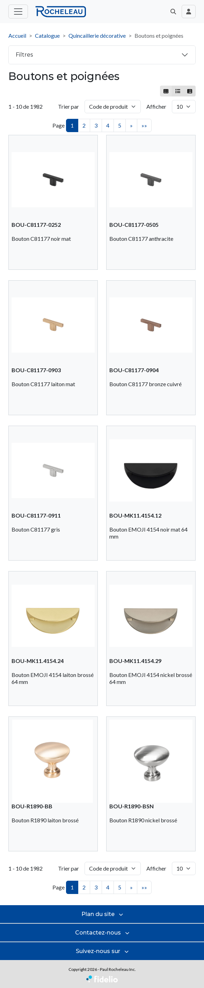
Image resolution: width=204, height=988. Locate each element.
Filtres (24, 54)
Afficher (156, 106)
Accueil (17, 35)
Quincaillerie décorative (97, 35)
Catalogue (47, 35)
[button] (173, 11)
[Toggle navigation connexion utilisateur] (189, 11)
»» (144, 125)
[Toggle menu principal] (18, 12)
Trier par (68, 106)
